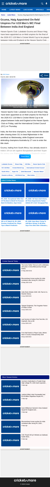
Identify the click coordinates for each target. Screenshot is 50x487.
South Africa (5, 171)
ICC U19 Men (6, 168)
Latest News (11, 15)
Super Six (15, 171)
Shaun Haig (18, 164)
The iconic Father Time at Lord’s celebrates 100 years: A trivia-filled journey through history (35, 266)
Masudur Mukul (38, 171)
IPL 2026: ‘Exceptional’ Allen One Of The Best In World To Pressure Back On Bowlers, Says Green (12, 201)
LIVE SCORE (28, 9)
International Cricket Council (36, 168)
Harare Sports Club (39, 164)
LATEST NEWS (14, 9)
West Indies (31, 175)
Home (4, 9)
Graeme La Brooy (7, 175)
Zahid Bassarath (26, 171)
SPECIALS (40, 9)
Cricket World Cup (18, 168)
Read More (25, 156)
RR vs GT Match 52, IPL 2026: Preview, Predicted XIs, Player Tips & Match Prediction (11, 223)
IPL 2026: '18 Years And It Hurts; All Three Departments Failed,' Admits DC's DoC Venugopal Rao (37, 201)
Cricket (27, 484)
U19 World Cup (20, 175)
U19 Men (27, 164)
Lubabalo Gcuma (7, 164)
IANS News (6, 74)
